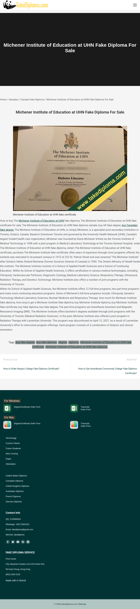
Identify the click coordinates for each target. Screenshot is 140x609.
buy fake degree (25, 342)
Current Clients (13, 443)
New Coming (12, 453)
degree (63, 342)
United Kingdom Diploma (17, 486)
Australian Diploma (14, 491)
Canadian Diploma (14, 481)
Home (3, 99)
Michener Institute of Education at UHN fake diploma (76, 346)
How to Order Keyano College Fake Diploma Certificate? (31, 368)
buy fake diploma (47, 342)
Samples (13, 99)
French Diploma (13, 496)
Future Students (13, 448)
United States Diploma (16, 475)
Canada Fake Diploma (32, 99)
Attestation (11, 464)
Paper (8, 459)
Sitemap (82, 604)
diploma (73, 342)
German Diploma (14, 501)
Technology (11, 438)
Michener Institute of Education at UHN (41, 220)
